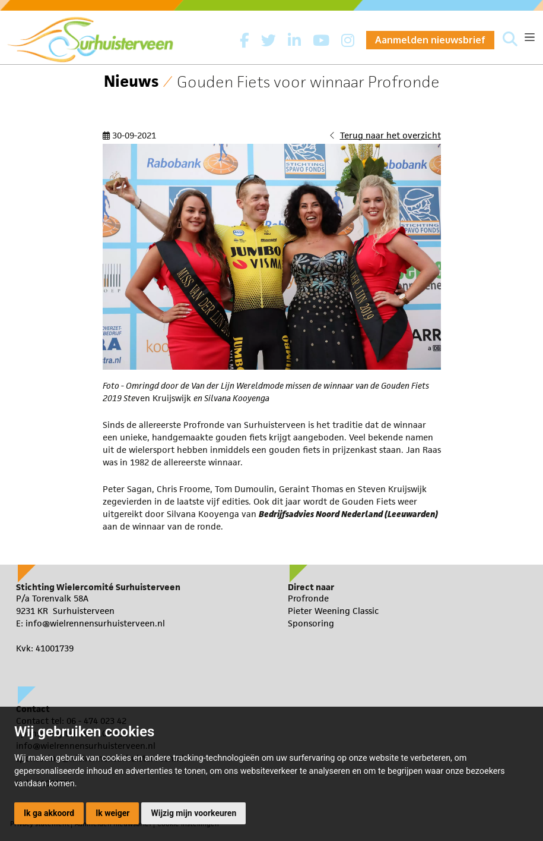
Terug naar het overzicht (390, 135)
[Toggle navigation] (529, 37)
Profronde (308, 598)
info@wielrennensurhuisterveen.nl (95, 623)
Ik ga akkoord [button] (49, 813)
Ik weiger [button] (112, 813)
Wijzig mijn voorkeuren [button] (193, 813)
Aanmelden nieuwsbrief (430, 40)
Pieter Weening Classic (333, 610)
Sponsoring (311, 623)
